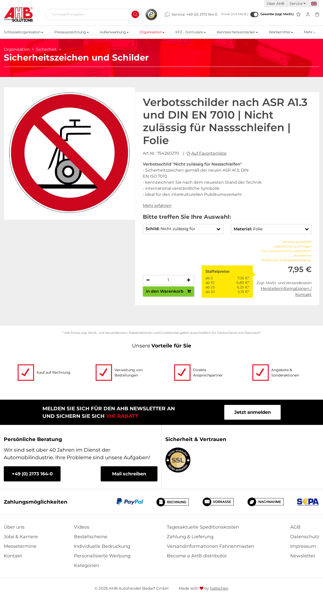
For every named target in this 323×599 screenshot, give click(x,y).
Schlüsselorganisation (23, 32)
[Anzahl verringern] (148, 280)
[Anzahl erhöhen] (189, 280)
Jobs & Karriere (21, 536)
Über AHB (275, 3)
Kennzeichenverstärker (237, 32)
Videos (81, 527)
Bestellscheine (90, 536)
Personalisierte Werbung (102, 556)
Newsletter (302, 556)
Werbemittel (281, 32)
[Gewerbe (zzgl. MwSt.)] (254, 14)
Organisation (152, 32)
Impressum (303, 546)
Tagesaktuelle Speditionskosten (203, 527)
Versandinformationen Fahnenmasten (210, 546)
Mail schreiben (129, 474)
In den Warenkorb (168, 291)
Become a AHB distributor (197, 556)
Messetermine (20, 546)
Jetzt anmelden (252, 412)
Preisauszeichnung (71, 32)
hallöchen (219, 588)
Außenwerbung (114, 32)
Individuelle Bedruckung (102, 546)
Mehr (309, 32)
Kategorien (86, 565)
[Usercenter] (307, 14)
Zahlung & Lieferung (190, 536)
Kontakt (13, 556)
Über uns (14, 527)
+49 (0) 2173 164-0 (201, 14)
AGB (295, 527)
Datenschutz (304, 536)
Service (298, 3)
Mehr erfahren (157, 205)
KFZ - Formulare (190, 32)
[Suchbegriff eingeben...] (91, 14)
